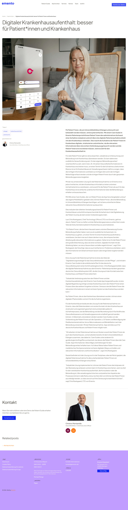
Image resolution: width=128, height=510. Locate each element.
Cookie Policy (6, 464)
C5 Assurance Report (40, 462)
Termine (64, 4)
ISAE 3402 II (37, 467)
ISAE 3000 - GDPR (40, 464)
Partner (70, 4)
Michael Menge (39, 477)
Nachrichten (56, 4)
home (3, 16)
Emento (13, 490)
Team (76, 5)
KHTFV (82, 6)
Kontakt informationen (73, 462)
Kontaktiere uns (9, 418)
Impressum (5, 462)
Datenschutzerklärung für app (11, 469)
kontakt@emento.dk (72, 464)
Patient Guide (46, 3)
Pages (36, 483)
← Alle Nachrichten (8, 445)
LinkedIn (68, 470)
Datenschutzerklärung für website (12, 467)
